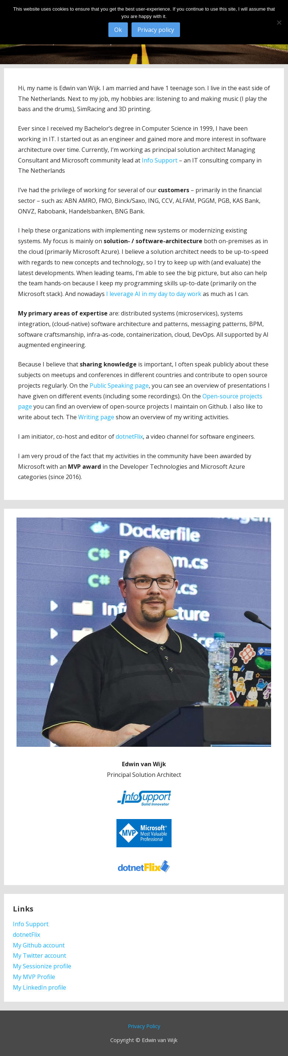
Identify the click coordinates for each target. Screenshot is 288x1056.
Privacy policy (155, 30)
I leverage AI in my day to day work (153, 294)
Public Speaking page (119, 385)
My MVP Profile (34, 977)
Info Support (159, 160)
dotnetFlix (129, 436)
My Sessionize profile (42, 966)
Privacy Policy (144, 1026)
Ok (118, 30)
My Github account (39, 945)
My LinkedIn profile (39, 987)
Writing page (96, 417)
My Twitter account (39, 955)
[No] (278, 22)
